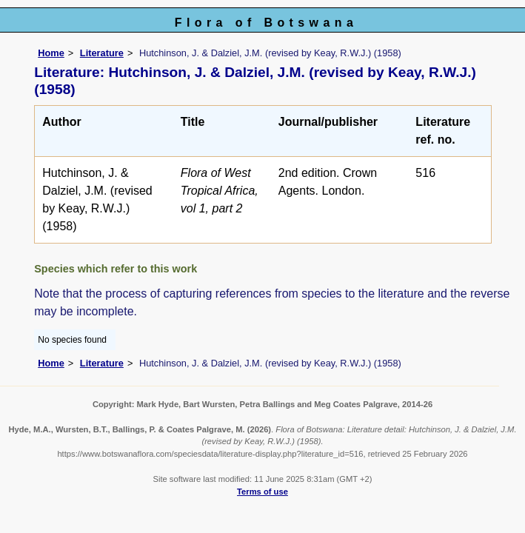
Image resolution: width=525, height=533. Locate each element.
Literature (102, 52)
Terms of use (262, 491)
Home (51, 52)
